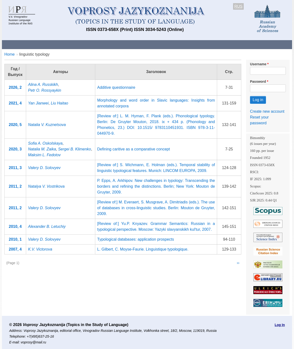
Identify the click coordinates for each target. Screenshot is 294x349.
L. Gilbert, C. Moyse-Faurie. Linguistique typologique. (142, 249)
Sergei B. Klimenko (74, 149)
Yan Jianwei (38, 103)
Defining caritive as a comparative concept (133, 149)
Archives (166, 44)
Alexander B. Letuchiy (47, 226)
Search (258, 44)
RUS (238, 6)
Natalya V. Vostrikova (46, 186)
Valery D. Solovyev (44, 168)
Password (258, 81)
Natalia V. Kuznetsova (47, 125)
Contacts (54, 44)
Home (9, 54)
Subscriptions (195, 44)
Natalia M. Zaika (42, 149)
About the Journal (22, 44)
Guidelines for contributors (94, 44)
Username (258, 64)
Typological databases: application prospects (135, 239)
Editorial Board (229, 44)
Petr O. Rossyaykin (44, 90)
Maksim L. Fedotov (44, 155)
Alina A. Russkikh (43, 84)
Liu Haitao (59, 103)
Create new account (267, 111)
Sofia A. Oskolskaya (45, 143)
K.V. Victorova (40, 249)
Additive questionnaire (116, 87)
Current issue (137, 44)
